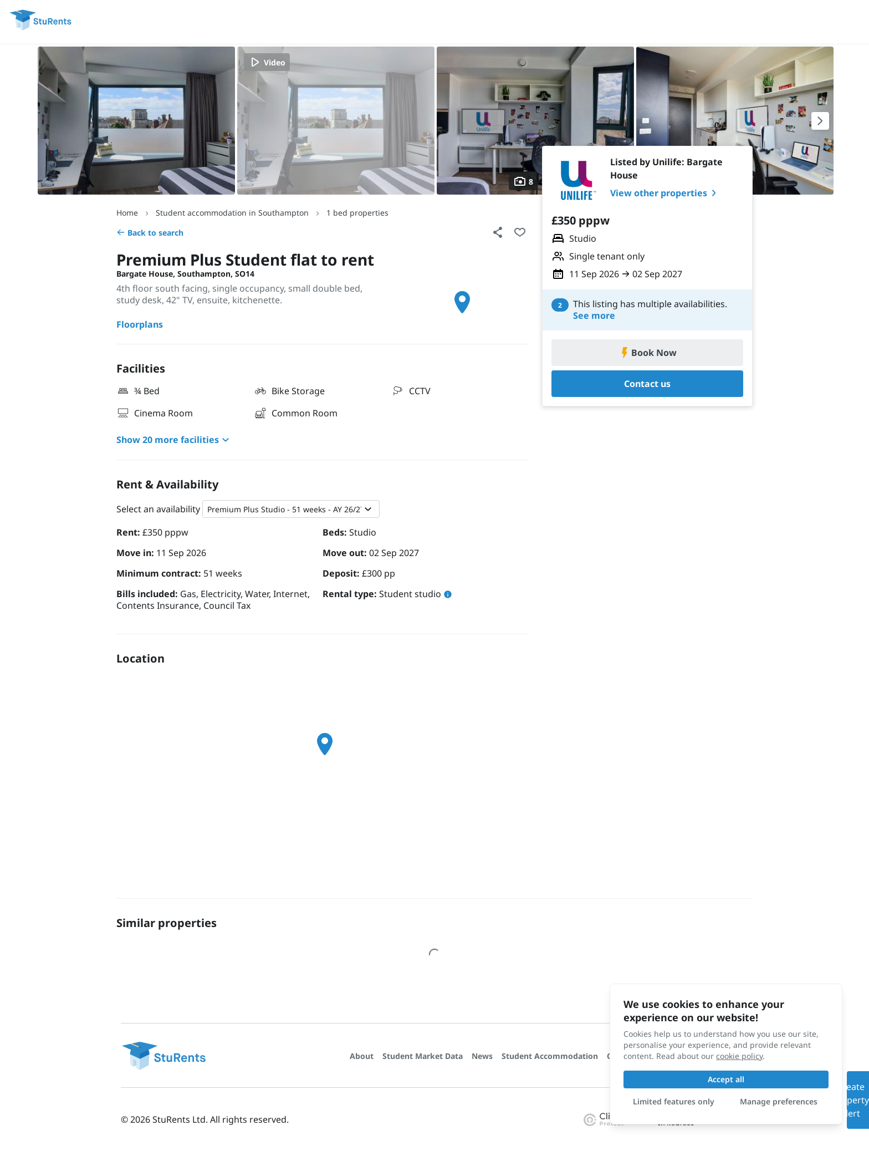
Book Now (647, 352)
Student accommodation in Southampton (232, 212)
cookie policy (739, 1056)
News (482, 1056)
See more (594, 316)
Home (127, 212)
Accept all (726, 1079)
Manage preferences (778, 1101)
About (362, 1056)
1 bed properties (357, 212)
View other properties (665, 193)
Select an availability (158, 509)
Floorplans (139, 324)
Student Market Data (422, 1056)
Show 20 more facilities (174, 439)
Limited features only (673, 1101)
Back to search (149, 232)
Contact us (647, 384)
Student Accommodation (550, 1056)
